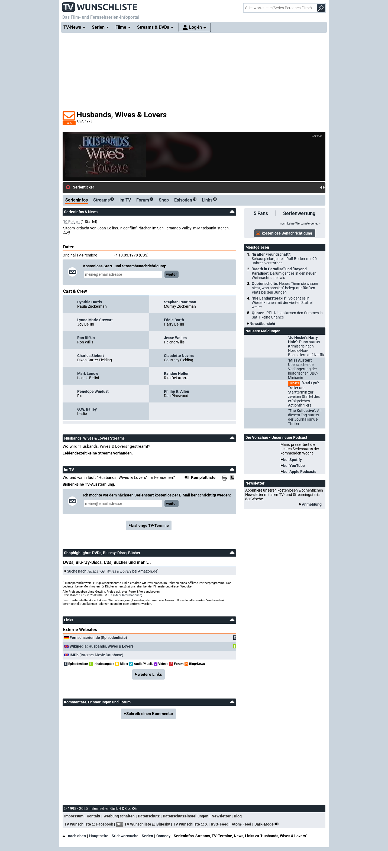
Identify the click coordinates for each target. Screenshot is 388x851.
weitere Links (150, 674)
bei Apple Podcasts (299, 471)
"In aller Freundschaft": (284, 258)
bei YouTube (294, 465)
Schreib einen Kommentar (149, 713)
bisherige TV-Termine (150, 525)
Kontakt (93, 816)
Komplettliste (203, 477)
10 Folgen (71, 221)
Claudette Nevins (179, 355)
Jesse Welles (175, 338)
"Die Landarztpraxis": (282, 302)
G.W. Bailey (87, 409)
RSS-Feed (219, 824)
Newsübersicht (262, 323)
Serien (147, 836)
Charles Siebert (90, 355)
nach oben (74, 836)
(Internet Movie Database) (96, 655)
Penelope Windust (93, 391)
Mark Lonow (87, 373)
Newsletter (221, 816)
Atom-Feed (241, 824)
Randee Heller (176, 373)
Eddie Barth (174, 320)
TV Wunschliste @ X (190, 824)
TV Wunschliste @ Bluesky (147, 824)
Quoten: (287, 315)
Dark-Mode (267, 824)
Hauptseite (98, 836)
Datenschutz (149, 816)
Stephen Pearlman (180, 302)
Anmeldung (312, 504)
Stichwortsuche (125, 836)
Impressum (73, 816)
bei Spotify (292, 459)
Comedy (163, 836)
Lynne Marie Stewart (95, 320)
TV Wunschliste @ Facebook (88, 824)
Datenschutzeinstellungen (185, 816)
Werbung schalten (119, 816)
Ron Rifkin (86, 338)
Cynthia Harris (89, 302)
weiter (171, 274)
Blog (238, 816)
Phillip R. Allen (176, 391)
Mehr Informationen (127, 595)
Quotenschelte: (285, 287)
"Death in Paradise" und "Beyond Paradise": (284, 273)
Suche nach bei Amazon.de (112, 571)
